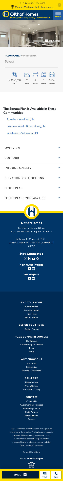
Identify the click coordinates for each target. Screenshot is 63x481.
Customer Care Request (31, 404)
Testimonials (31, 367)
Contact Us (31, 401)
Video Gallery (31, 386)
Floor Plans (12, 55)
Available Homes (31, 310)
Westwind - (22, 133)
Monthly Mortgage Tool (24, 7)
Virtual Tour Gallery (31, 389)
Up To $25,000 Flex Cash (31, 2)
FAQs (31, 351)
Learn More (47, 7)
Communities (31, 306)
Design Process (32, 329)
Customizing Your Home (31, 344)
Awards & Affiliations (31, 370)
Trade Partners (31, 412)
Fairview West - (26, 126)
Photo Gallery (31, 382)
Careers (31, 419)
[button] (59, 5)
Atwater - (20, 119)
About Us (31, 363)
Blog (31, 348)
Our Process (31, 341)
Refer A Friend (31, 415)
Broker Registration (31, 408)
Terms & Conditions (31, 452)
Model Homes (31, 317)
